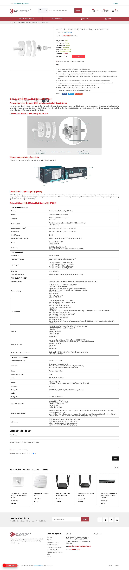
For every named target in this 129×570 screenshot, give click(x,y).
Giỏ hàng (115, 11)
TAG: (57, 65)
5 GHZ (66, 41)
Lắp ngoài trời (67, 49)
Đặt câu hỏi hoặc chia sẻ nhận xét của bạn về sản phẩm (24, 442)
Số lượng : (59, 56)
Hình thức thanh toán (53, 550)
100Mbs (67, 45)
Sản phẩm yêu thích (105, 11)
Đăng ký (85, 519)
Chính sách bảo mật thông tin (55, 547)
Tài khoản (115, 3)
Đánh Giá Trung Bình (15, 453)
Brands (110, 565)
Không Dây (66, 47)
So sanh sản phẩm (93, 11)
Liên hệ (49, 556)
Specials (117, 565)
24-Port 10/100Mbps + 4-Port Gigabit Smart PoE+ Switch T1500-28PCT (109, 495)
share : (58, 93)
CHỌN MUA (79, 56)
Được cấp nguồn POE (65, 51)
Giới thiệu (49, 537)
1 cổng (67, 43)
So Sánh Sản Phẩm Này (77, 61)
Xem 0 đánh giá (68, 32)
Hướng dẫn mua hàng (52, 542)
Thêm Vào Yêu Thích (62, 61)
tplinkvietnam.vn (38, 565)
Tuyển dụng (50, 539)
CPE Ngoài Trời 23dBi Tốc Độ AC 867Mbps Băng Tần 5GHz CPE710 (19, 495)
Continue (115, 458)
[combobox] (43, 10)
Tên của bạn (13, 435)
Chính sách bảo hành (52, 544)
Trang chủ (12, 22)
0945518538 (11, 565)
